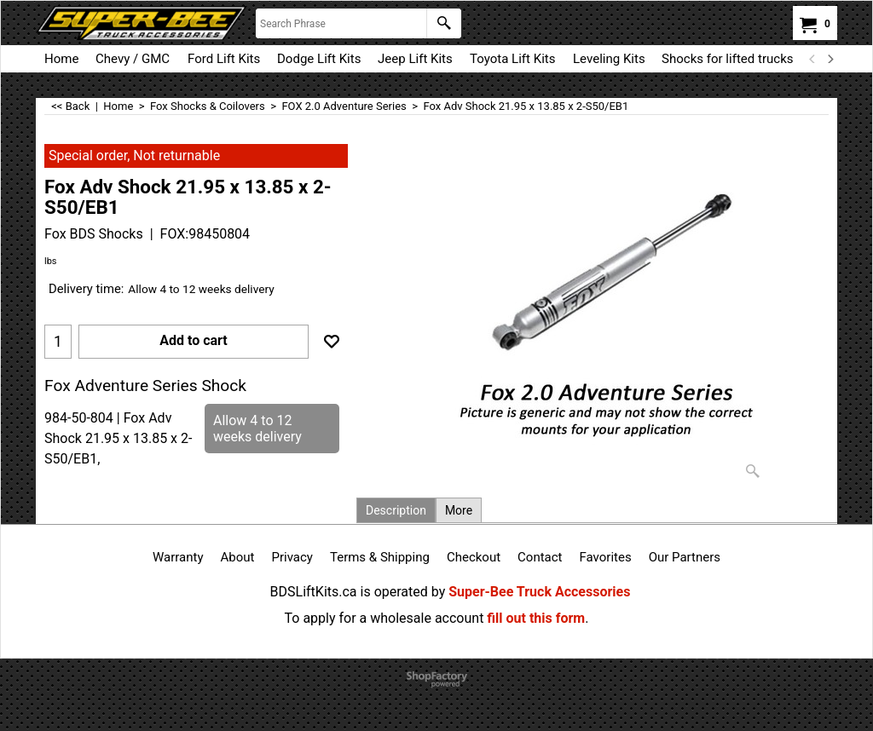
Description (396, 510)
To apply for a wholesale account (384, 618)
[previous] (812, 58)
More (458, 510)
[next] (829, 58)
